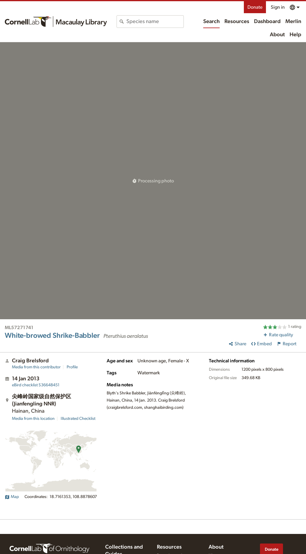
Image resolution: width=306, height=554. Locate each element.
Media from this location (33, 419)
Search (211, 21)
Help (295, 34)
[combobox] (154, 22)
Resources (236, 21)
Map (12, 497)
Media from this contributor (36, 367)
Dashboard (267, 21)
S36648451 (35, 385)
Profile (72, 367)
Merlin (293, 21)
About (277, 34)
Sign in (278, 7)
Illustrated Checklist (78, 419)
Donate (254, 7)
